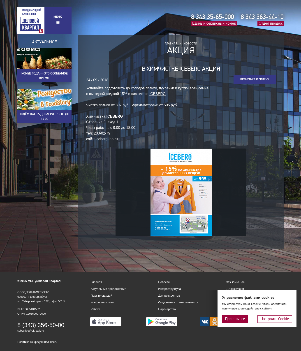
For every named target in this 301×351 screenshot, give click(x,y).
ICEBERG (157, 94)
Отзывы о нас (235, 282)
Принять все (235, 318)
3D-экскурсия (235, 289)
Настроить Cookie (275, 318)
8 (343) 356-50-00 (40, 325)
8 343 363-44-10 (262, 17)
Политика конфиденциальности (37, 342)
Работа (95, 309)
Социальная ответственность (178, 302)
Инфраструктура (169, 289)
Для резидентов (169, 295)
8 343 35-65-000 (212, 17)
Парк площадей (101, 295)
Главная (171, 43)
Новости (190, 43)
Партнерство (167, 309)
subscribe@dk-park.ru (30, 330)
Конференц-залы (102, 302)
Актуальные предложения (108, 289)
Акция (181, 50)
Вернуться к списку (254, 79)
